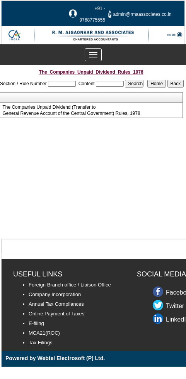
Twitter (175, 306)
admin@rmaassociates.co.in (142, 14)
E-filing (36, 323)
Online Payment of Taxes (56, 314)
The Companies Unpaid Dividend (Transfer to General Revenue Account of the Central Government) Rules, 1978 (71, 110)
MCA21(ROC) (44, 333)
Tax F (35, 342)
